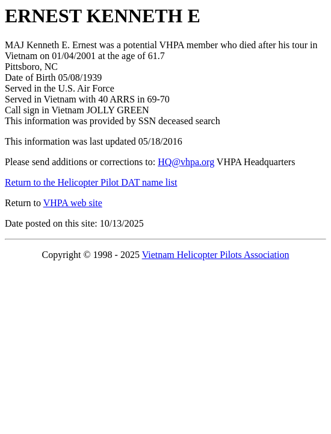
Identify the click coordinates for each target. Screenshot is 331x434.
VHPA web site (72, 203)
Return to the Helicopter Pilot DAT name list (91, 182)
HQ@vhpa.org (186, 162)
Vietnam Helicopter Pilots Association (215, 255)
